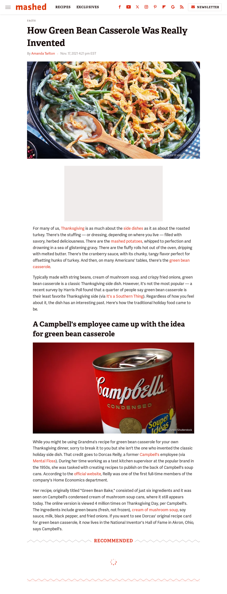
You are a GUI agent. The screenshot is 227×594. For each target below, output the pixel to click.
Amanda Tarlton (43, 53)
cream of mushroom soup (155, 509)
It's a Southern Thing (124, 296)
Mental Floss (44, 460)
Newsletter (204, 7)
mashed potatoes (126, 241)
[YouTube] (128, 7)
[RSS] (181, 7)
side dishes (133, 228)
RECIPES (63, 7)
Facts (31, 21)
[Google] (173, 7)
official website (87, 473)
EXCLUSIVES (87, 7)
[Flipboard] (164, 7)
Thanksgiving (72, 228)
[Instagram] (146, 7)
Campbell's (149, 454)
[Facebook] (119, 7)
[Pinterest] (155, 7)
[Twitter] (137, 7)
